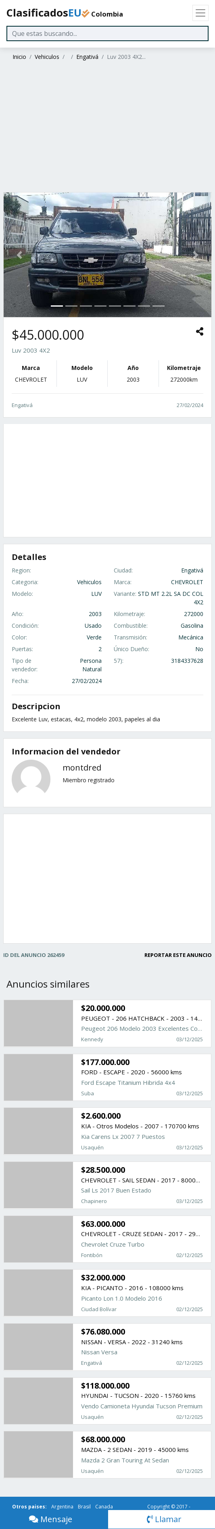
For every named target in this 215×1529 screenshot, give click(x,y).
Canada (104, 1506)
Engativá (87, 57)
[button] (19, 254)
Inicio (19, 57)
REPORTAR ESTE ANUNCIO (178, 955)
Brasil (84, 1506)
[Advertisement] (106, 127)
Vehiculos (47, 57)
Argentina (62, 1506)
